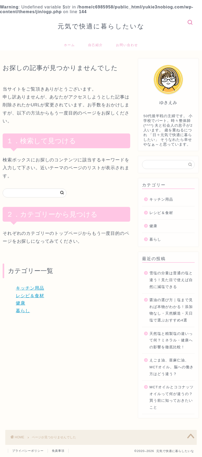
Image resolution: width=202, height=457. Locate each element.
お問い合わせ (127, 45)
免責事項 (58, 450)
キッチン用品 (30, 288)
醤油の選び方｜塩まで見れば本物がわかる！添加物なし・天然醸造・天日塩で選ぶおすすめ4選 (171, 310)
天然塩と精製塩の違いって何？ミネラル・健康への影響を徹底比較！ (171, 340)
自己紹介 (95, 45)
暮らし (23, 310)
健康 (20, 303)
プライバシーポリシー (28, 450)
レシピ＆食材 (30, 295)
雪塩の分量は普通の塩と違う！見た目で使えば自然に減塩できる (171, 280)
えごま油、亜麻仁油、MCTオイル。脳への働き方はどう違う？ (171, 367)
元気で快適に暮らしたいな (101, 26)
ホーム (69, 45)
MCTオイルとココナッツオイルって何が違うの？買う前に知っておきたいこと (171, 397)
